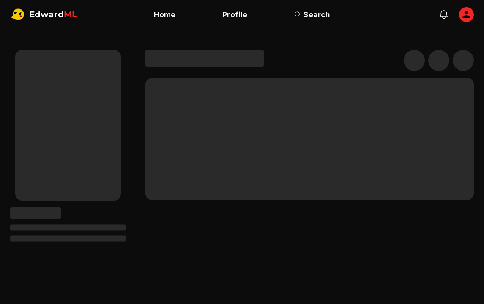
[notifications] (443, 14)
